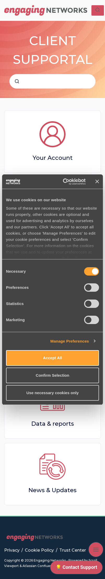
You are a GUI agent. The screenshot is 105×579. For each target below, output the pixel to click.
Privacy (12, 550)
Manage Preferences (69, 341)
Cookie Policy (40, 550)
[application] (76, 568)
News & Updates (52, 490)
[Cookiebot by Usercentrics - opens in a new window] (64, 181)
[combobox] (52, 81)
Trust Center (72, 550)
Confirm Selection (52, 375)
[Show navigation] (96, 550)
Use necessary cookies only (52, 393)
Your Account (53, 157)
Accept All (52, 358)
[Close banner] (97, 181)
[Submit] (17, 81)
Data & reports (52, 423)
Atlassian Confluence (39, 566)
